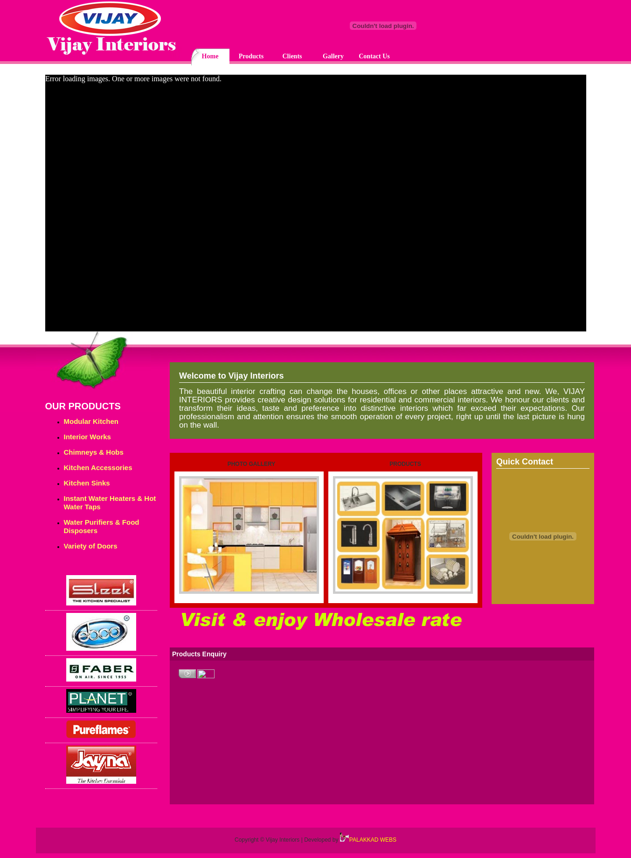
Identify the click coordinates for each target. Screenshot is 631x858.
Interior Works (87, 437)
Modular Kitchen (91, 421)
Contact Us (374, 56)
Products (251, 56)
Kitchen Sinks (87, 483)
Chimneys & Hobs (94, 452)
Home (210, 56)
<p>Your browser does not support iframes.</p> (315, 205)
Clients (292, 56)
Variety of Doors (91, 546)
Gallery (333, 56)
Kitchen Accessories (98, 467)
